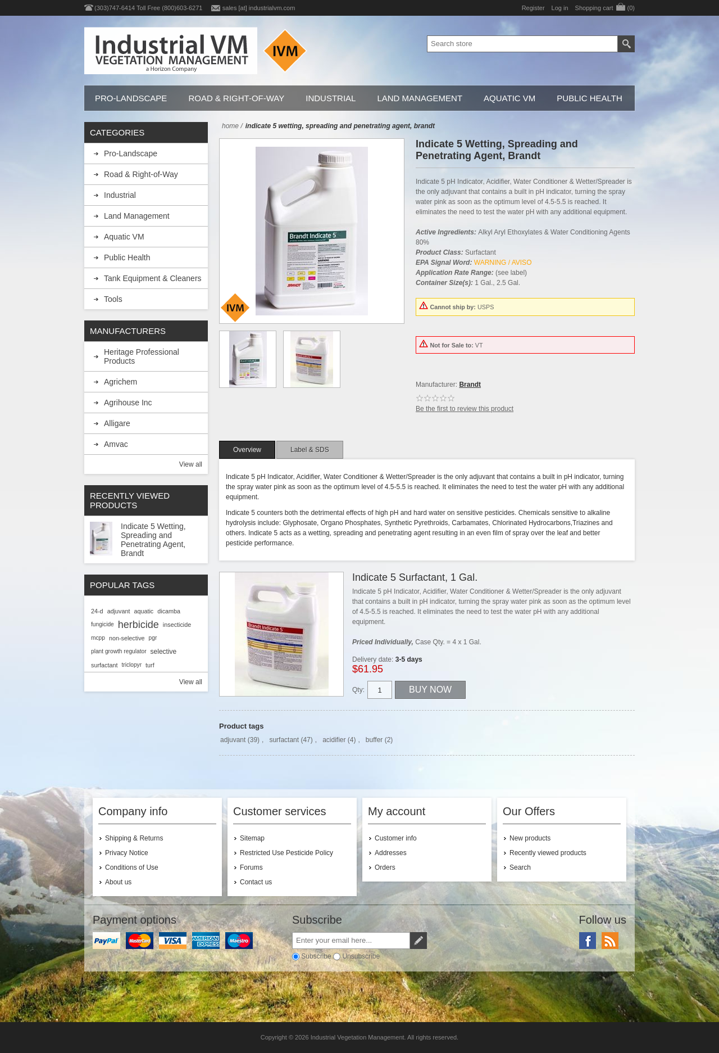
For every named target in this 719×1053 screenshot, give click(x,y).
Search (520, 867)
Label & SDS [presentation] (309, 450)
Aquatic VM (509, 98)
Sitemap (252, 838)
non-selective (127, 638)
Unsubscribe (361, 956)
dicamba (168, 611)
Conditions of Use (131, 867)
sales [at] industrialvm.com (258, 7)
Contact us (256, 882)
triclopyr (131, 665)
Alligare (117, 423)
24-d (97, 611)
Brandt (470, 384)
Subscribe (316, 956)
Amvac (116, 444)
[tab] (247, 450)
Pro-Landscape (131, 98)
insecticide (177, 624)
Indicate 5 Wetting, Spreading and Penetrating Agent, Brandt (153, 540)
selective (164, 652)
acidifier (333, 740)
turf (149, 665)
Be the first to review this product (464, 409)
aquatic (143, 611)
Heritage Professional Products (141, 356)
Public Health (589, 98)
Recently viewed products (547, 853)
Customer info (396, 838)
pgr (153, 638)
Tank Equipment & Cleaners (153, 278)
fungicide (102, 624)
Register (533, 7)
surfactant (284, 740)
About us (118, 882)
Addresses (391, 853)
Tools (113, 299)
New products (529, 838)
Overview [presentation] (247, 450)
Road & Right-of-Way (236, 98)
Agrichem (120, 381)
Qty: (358, 690)
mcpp (98, 638)
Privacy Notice (126, 853)
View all (190, 464)
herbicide (138, 624)
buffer (374, 740)
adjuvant (232, 740)
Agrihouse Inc (128, 402)
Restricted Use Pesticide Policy (286, 853)
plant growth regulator (119, 651)
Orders (385, 867)
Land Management (419, 98)
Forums (251, 867)
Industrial (331, 98)
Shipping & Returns (134, 838)
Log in (560, 7)
